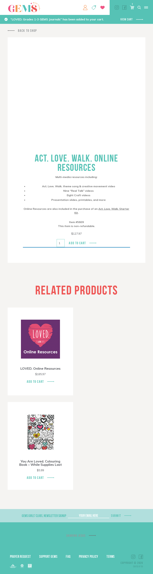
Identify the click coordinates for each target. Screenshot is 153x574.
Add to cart (77, 243)
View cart (126, 19)
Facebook (124, 7)
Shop (94, 7)
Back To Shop (27, 30)
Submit (116, 515)
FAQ (68, 556)
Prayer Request (20, 556)
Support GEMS (48, 556)
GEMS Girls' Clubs (24, 7)
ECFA (22, 566)
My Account (85, 7)
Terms (110, 556)
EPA (30, 566)
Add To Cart (35, 381)
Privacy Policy (88, 556)
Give (102, 7)
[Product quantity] (61, 243)
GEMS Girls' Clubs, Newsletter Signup (44, 515)
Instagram (117, 7)
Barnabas (13, 566)
